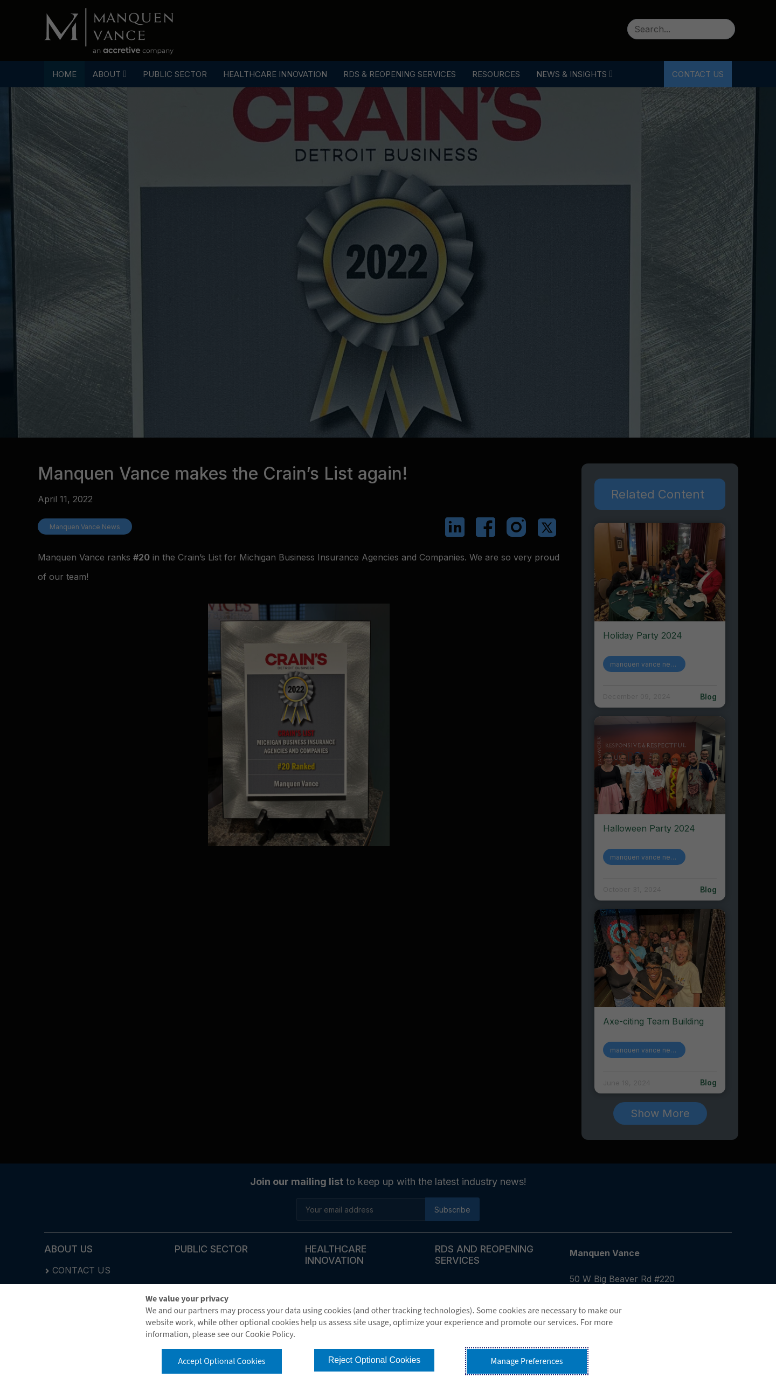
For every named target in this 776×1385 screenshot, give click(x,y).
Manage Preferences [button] (527, 1361)
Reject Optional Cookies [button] (374, 1360)
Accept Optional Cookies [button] (221, 1361)
